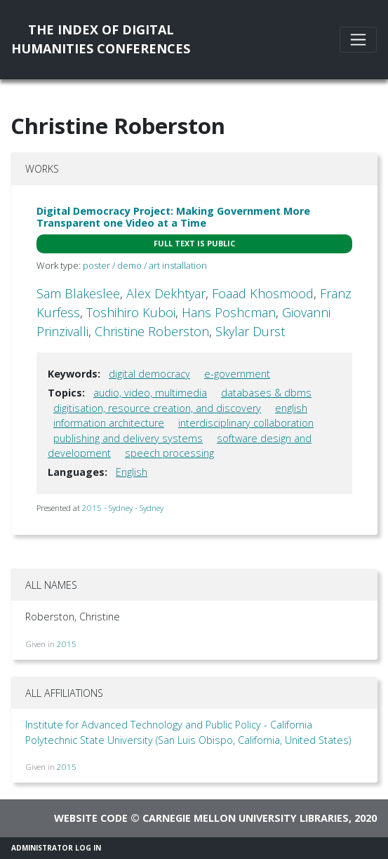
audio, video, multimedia (150, 392)
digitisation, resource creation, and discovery (157, 408)
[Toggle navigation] (358, 40)
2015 (66, 644)
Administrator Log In (56, 848)
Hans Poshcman (229, 312)
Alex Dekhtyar (166, 293)
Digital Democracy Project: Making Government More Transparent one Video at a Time (173, 216)
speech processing (169, 453)
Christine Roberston (152, 331)
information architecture (108, 422)
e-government (237, 373)
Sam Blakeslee (78, 293)
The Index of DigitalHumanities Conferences (100, 39)
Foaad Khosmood (263, 293)
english (291, 408)
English (131, 472)
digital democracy (149, 373)
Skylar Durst (250, 331)
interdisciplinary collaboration (246, 422)
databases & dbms (266, 392)
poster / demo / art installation (145, 265)
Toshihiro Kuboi (130, 312)
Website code (91, 818)
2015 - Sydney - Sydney (122, 507)
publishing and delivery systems (128, 438)
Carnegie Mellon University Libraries (245, 818)
